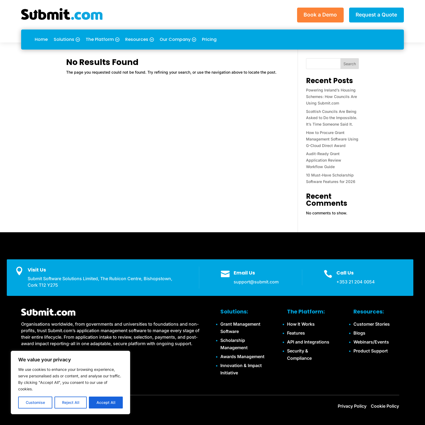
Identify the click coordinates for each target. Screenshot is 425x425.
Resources (136, 39)
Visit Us (37, 269)
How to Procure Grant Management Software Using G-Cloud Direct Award (332, 139)
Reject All (70, 402)
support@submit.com (256, 282)
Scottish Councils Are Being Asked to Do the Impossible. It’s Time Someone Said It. (331, 118)
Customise (35, 402)
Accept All (105, 402)
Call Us (345, 272)
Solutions (64, 39)
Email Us (244, 272)
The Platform (100, 39)
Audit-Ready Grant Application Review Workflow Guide (323, 160)
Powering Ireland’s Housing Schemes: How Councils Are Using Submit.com (331, 96)
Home (41, 39)
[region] (70, 382)
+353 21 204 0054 (355, 282)
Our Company (175, 39)
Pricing (209, 39)
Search (349, 63)
